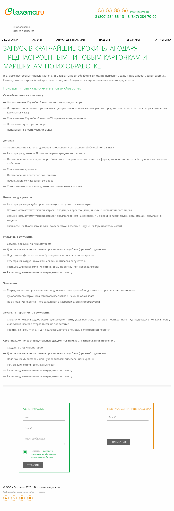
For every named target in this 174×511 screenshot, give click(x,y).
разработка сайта (25, 492)
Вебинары (133, 40)
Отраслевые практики (70, 40)
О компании (10, 40)
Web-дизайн (9, 492)
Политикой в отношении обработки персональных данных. (43, 454)
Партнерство (162, 40)
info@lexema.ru (139, 12)
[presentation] (128, 430)
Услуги (37, 40)
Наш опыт (105, 40)
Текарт (40, 492)
